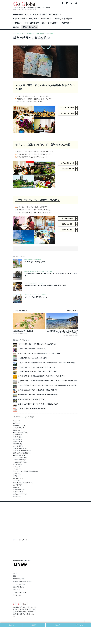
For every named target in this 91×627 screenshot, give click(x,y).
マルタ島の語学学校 (19, 462)
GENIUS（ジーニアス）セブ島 (35, 262)
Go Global (67, 335)
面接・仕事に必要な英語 (20, 453)
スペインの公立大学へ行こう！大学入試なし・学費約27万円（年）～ (38, 390)
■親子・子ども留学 (48, 23)
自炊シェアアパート (44, 271)
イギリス (33, 271)
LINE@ (16, 27)
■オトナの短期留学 (31, 23)
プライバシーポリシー (19, 592)
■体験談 (16, 23)
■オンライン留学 (40, 14)
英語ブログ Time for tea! (20, 450)
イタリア (16, 466)
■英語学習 (65, 23)
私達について (17, 492)
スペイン (16, 473)
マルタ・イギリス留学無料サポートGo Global (31, 8)
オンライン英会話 (18, 448)
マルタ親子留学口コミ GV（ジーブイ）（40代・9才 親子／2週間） (38, 371)
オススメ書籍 (17, 446)
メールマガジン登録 (19, 584)
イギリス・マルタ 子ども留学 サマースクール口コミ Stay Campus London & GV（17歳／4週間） (47, 362)
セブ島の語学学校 (18, 460)
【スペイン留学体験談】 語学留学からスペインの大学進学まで (37, 344)
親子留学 (50, 33)
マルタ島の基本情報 (67, 107)
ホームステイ (37, 271)
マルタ (26, 283)
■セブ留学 (33, 19)
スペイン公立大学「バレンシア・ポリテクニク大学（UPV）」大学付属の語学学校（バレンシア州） (47, 385)
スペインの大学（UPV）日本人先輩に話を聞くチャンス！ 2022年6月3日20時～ (41, 376)
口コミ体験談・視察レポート (33, 283)
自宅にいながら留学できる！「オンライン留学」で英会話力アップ (37, 404)
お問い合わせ (79, 625)
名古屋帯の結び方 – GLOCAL (23, 331)
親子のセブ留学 (67, 224)
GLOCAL (15, 423)
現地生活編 (16, 441)
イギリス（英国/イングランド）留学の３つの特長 (42, 144)
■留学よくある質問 (63, 19)
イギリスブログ (17, 428)
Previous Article (21, 310)
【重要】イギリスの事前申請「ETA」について (32, 348)
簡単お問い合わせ (29, 27)
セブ (32, 259)
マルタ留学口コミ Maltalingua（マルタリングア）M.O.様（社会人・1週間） (62, 332)
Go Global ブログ (18, 425)
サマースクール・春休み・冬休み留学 (23, 33)
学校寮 (39, 259)
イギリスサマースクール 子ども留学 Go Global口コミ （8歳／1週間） (39, 353)
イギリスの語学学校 (19, 457)
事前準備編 (16, 434)
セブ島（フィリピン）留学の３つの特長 (37, 200)
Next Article (72, 310)
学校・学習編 (17, 437)
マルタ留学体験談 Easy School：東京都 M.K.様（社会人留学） (46, 285)
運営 (14, 576)
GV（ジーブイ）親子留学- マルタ (36, 297)
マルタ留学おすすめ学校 (67, 113)
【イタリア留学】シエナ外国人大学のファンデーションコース (36, 367)
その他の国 (16, 464)
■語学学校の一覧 (28, 259)
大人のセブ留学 (67, 229)
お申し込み (16, 589)
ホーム (15, 573)
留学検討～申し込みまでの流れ (22, 581)
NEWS (15, 430)
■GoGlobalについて (21, 14)
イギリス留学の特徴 (67, 163)
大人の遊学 (57, 625)
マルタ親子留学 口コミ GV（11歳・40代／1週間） (33, 358)
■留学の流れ (46, 19)
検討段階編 (16, 439)
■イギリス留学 (19, 19)
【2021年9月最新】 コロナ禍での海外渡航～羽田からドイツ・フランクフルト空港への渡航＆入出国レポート (47, 381)
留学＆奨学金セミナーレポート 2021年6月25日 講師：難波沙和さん (38, 394)
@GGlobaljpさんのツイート (21, 540)
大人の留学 (36, 33)
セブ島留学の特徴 (67, 218)
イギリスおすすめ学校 (67, 168)
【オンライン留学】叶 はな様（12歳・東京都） (32, 408)
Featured (15, 421)
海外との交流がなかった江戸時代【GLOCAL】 (32, 399)
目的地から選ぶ (44, 33)
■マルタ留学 (54, 14)
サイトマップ (17, 595)
